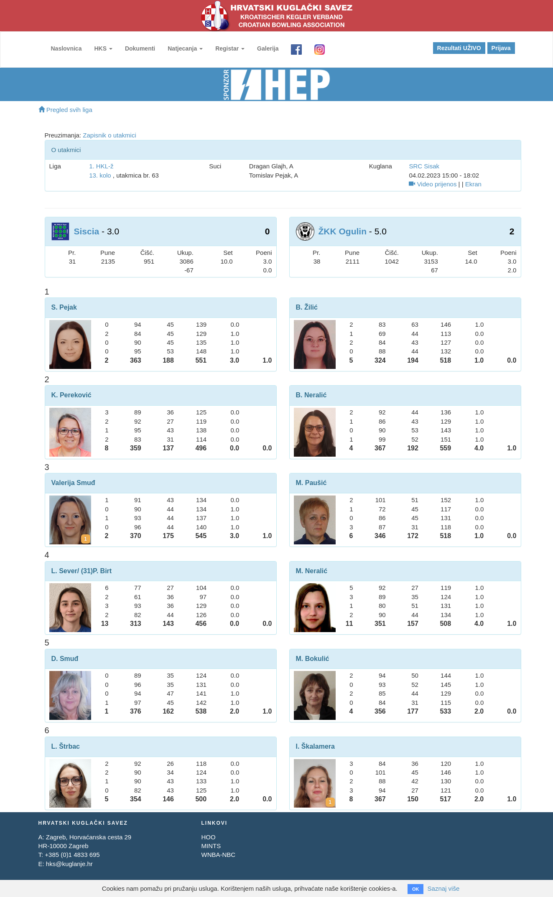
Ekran (473, 184)
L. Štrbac (65, 746)
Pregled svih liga (65, 109)
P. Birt (102, 570)
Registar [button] (230, 48)
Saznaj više (444, 888)
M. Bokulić (312, 658)
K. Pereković (71, 395)
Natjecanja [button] (185, 48)
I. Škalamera (315, 746)
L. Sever (64, 570)
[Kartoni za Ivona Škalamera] (330, 802)
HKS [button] (103, 48)
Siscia (86, 231)
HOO (208, 837)
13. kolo (100, 175)
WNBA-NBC (218, 854)
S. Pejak (64, 307)
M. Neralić (312, 570)
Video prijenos (432, 184)
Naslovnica (66, 48)
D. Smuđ (65, 658)
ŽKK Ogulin (343, 231)
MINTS (211, 845)
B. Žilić (307, 307)
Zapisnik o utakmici (109, 135)
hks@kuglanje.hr (69, 863)
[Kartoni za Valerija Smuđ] (85, 539)
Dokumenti (140, 48)
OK (415, 889)
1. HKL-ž (101, 166)
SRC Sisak (424, 166)
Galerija (267, 48)
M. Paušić (311, 482)
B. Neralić (311, 395)
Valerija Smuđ (73, 482)
